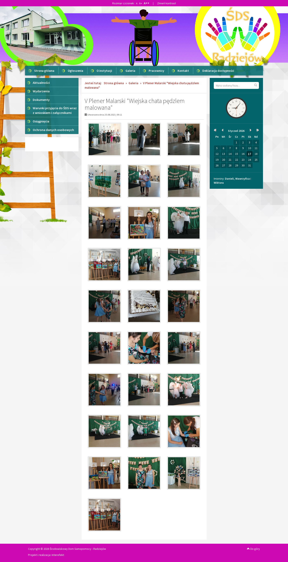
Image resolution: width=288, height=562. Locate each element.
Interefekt (58, 555)
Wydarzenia (41, 91)
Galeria (130, 71)
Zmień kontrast (166, 3)
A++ (146, 3)
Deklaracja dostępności (218, 71)
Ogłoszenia (75, 71)
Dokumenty (41, 100)
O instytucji (104, 71)
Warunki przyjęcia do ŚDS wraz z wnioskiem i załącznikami (55, 110)
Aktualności (41, 83)
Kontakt (183, 71)
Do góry (253, 549)
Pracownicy (156, 71)
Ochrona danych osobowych (53, 130)
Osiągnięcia (41, 121)
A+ (140, 3)
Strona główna (44, 71)
